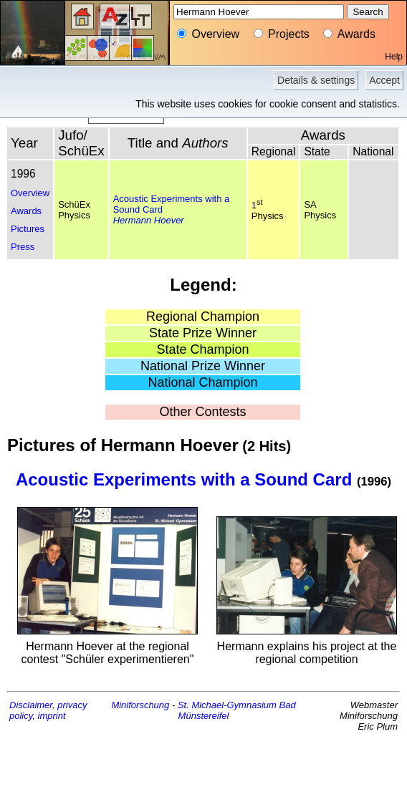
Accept (384, 80)
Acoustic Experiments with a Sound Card (184, 479)
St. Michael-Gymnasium (227, 705)
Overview (30, 193)
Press (22, 246)
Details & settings (316, 80)
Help (394, 57)
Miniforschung (140, 705)
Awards (26, 211)
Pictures (27, 228)
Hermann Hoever (148, 220)
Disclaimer (30, 705)
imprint (52, 715)
